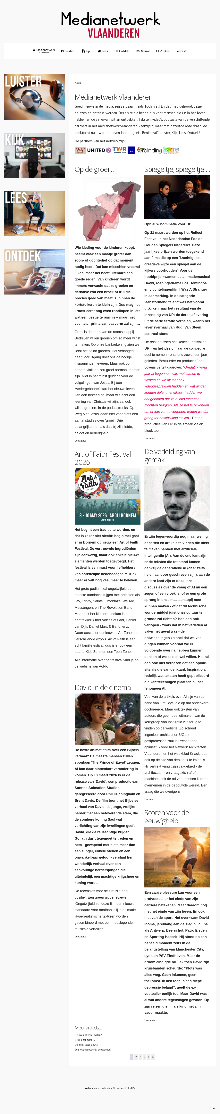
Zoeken (163, 51)
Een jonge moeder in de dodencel (93, 1049)
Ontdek (122, 51)
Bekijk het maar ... (85, 1039)
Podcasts (181, 51)
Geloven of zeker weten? (88, 1035)
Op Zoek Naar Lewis (86, 1044)
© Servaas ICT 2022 (124, 1088)
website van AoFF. (94, 666)
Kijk (86, 51)
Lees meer (80, 440)
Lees (103, 51)
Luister (67, 51)
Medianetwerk (44, 51)
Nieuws (143, 51)
